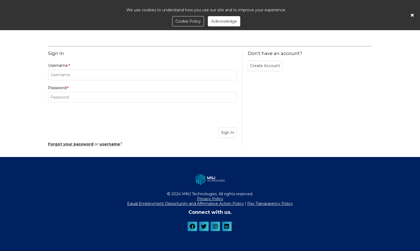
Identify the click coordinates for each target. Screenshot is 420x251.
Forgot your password (70, 144)
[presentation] (142, 115)
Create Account (265, 65)
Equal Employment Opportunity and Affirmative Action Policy (185, 203)
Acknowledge (224, 21)
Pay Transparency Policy (270, 203)
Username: (142, 71)
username (109, 144)
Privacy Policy (210, 198)
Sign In (227, 132)
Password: (142, 94)
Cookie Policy (188, 21)
